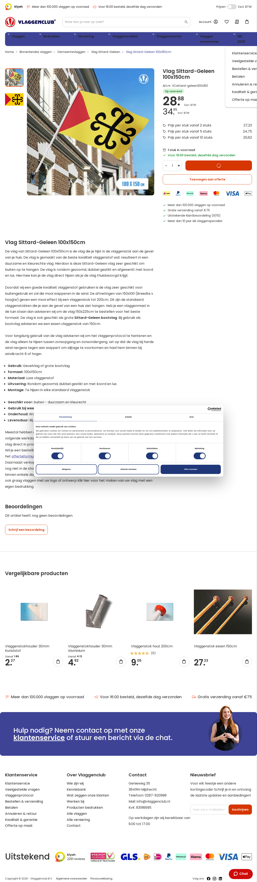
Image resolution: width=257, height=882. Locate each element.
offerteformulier (25, 452)
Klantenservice (17, 779)
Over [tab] (191, 417)
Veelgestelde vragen (22, 785)
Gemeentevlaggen (71, 48)
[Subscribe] (240, 806)
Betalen (11, 803)
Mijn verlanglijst (227, 22)
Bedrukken (40, 37)
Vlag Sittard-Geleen (105, 48)
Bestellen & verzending (24, 797)
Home (9, 48)
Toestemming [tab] (65, 417)
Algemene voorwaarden (71, 874)
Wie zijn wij (75, 779)
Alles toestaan (190, 469)
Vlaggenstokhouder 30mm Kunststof (27, 644)
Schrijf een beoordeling (26, 526)
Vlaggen (16, 37)
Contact (74, 821)
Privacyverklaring (101, 874)
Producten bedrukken (85, 803)
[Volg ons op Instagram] (214, 874)
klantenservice (39, 733)
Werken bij (75, 797)
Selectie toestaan (128, 469)
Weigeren (66, 469)
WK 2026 (197, 37)
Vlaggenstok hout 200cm (152, 642)
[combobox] (126, 22)
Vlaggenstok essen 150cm (215, 642)
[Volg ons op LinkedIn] (220, 874)
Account (205, 22)
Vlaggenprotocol (19, 791)
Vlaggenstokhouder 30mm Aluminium (90, 644)
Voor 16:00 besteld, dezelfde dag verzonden (127, 7)
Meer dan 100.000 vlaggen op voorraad (57, 7)
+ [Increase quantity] (179, 161)
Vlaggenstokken (93, 37)
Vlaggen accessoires (165, 37)
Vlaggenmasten (128, 37)
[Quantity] (172, 162)
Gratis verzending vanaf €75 (222, 692)
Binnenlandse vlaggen (36, 48)
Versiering (64, 37)
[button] (14, 93)
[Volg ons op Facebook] (208, 874)
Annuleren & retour (21, 809)
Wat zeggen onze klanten (88, 791)
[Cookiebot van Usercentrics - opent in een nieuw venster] (202, 409)
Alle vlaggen (77, 809)
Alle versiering (78, 815)
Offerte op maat (19, 821)
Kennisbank (76, 785)
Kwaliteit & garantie (21, 815)
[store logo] (30, 22)
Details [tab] (128, 417)
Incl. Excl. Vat (232, 6)
